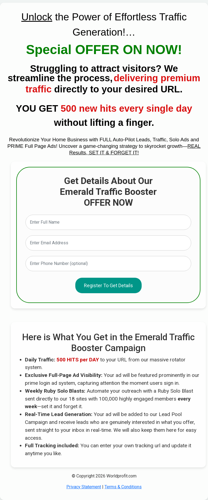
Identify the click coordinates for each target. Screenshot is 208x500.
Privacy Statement (83, 486)
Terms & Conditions (123, 486)
